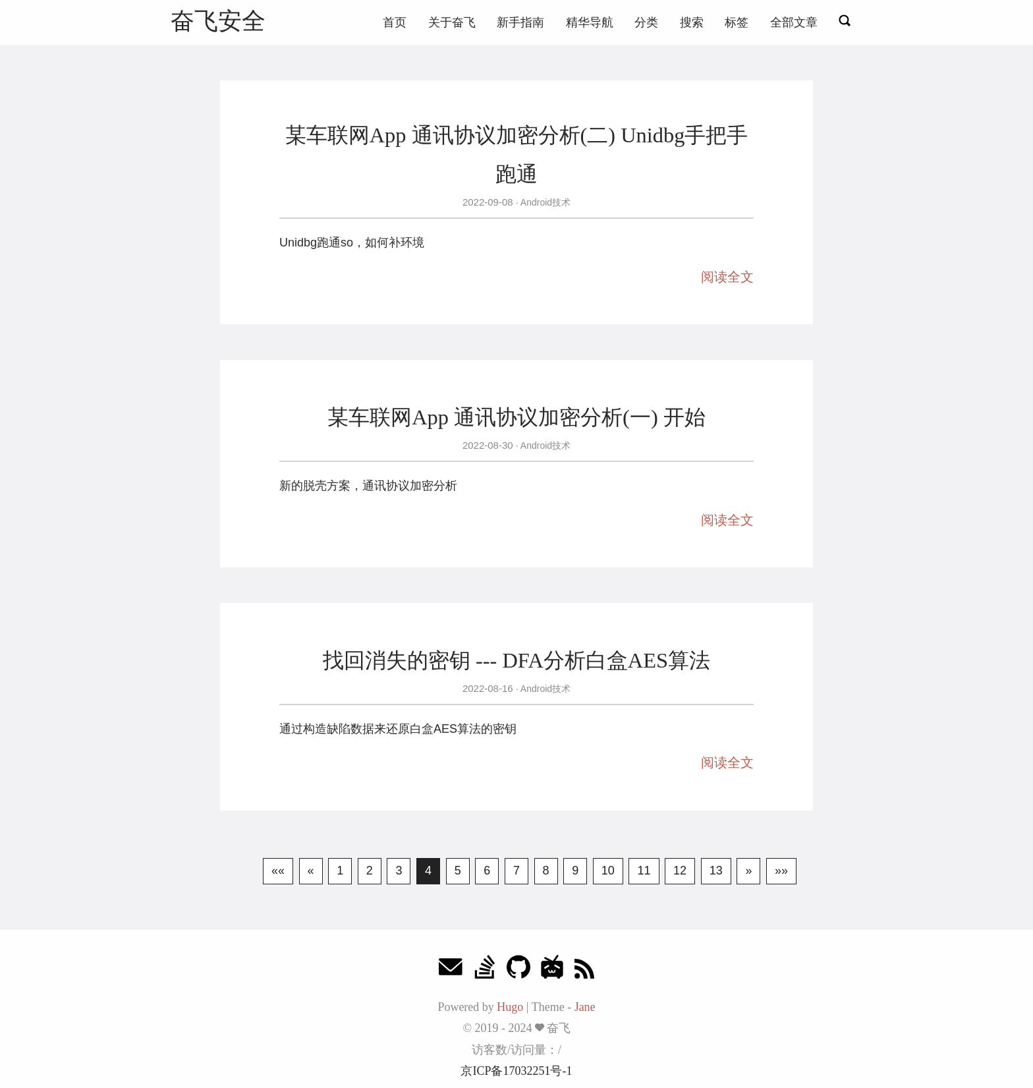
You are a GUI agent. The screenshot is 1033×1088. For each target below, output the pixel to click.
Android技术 (544, 202)
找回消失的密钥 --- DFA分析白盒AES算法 (516, 660)
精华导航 (589, 22)
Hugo (510, 1007)
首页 (394, 22)
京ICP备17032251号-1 (516, 1070)
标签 (736, 22)
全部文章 (794, 22)
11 (643, 870)
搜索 (692, 22)
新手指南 (520, 22)
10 (608, 870)
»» (781, 870)
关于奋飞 (452, 22)
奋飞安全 (218, 20)
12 (679, 870)
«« (278, 870)
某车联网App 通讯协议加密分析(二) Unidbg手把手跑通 (516, 154)
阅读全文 (727, 277)
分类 (646, 22)
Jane (585, 1007)
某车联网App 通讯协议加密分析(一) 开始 (516, 417)
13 (716, 870)
